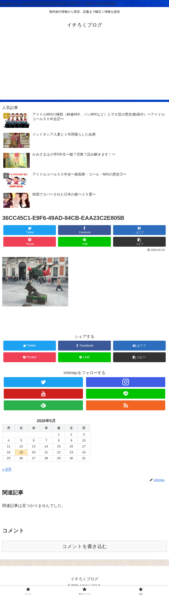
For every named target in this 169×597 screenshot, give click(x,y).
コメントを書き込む (84, 546)
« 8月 (7, 469)
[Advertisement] (84, 69)
